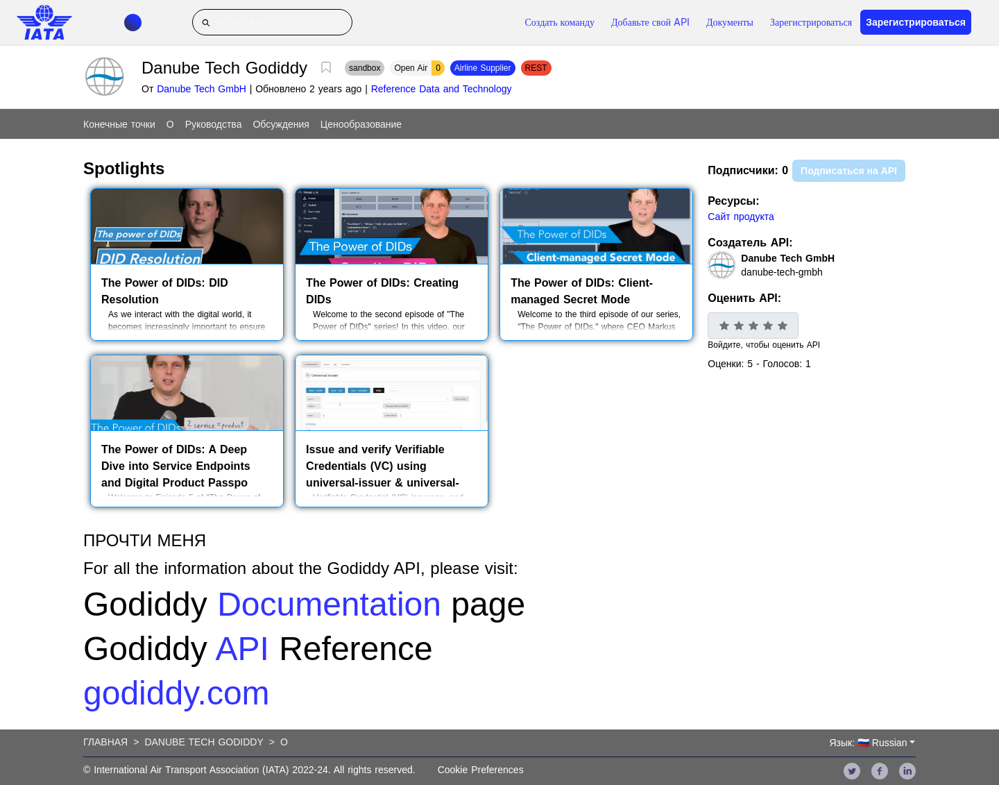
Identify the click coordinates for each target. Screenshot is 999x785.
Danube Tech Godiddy (203, 742)
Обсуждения (281, 124)
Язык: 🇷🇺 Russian (868, 742)
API (241, 648)
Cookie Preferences (481, 769)
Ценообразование (361, 124)
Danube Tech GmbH (201, 88)
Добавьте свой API (650, 22)
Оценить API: (744, 298)
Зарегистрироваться (811, 22)
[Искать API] (272, 22)
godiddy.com (176, 693)
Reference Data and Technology (441, 88)
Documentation (329, 604)
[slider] (753, 325)
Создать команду (560, 22)
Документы (729, 22)
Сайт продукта (741, 216)
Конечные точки (119, 124)
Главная (105, 742)
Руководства (213, 124)
